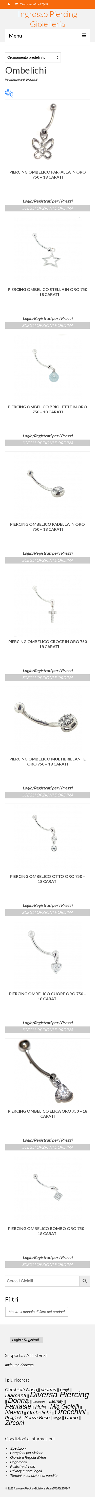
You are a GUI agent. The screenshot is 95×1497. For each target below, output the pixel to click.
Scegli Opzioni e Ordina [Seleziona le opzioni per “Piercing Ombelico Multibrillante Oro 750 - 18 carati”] (47, 794)
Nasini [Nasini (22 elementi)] (14, 1412)
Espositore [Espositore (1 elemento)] (39, 1401)
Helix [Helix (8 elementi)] (40, 1407)
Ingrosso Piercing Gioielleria (47, 19)
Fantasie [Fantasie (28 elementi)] (18, 1406)
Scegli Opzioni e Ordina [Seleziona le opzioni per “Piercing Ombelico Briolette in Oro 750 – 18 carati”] (47, 442)
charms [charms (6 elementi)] (48, 1389)
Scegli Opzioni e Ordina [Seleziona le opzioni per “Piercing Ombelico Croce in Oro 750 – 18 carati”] (47, 677)
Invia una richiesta (19, 1365)
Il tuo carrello (31, 4)
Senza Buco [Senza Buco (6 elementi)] (37, 1417)
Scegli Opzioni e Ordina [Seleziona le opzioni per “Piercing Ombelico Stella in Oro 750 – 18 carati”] (47, 325)
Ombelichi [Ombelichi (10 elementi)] (39, 1412)
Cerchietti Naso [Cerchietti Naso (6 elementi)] (21, 1389)
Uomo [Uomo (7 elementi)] (71, 1417)
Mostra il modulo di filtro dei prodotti (37, 1312)
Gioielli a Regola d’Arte (28, 1457)
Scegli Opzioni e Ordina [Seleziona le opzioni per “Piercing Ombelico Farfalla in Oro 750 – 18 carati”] (47, 208)
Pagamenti (18, 1462)
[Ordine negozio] (33, 57)
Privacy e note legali (26, 1471)
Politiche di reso (22, 1467)
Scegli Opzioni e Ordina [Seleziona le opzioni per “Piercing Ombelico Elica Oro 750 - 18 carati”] (47, 1147)
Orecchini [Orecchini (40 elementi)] (70, 1412)
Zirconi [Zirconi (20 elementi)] (14, 1422)
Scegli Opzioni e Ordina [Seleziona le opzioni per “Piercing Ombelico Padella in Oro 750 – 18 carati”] (47, 560)
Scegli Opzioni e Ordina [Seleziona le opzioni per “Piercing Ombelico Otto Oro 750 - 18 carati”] (47, 912)
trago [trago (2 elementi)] (57, 1418)
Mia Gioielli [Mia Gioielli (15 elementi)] (64, 1406)
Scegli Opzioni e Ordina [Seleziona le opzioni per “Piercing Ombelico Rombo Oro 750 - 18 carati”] (47, 1264)
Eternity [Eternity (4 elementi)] (56, 1401)
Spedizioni (18, 1448)
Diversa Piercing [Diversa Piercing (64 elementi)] (59, 1394)
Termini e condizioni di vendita (34, 1476)
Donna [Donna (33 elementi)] (18, 1400)
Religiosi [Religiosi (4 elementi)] (13, 1417)
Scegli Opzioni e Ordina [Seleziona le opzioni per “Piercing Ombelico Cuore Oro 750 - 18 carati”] (47, 1029)
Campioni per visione (26, 1453)
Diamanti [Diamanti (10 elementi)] (15, 1395)
